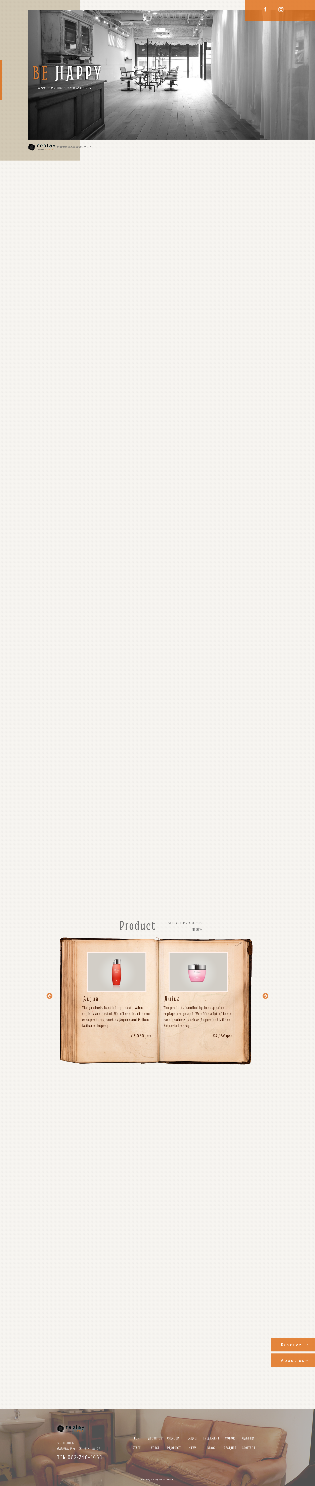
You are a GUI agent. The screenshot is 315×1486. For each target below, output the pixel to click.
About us (293, 1360)
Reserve (291, 1344)
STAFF (137, 1448)
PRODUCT (174, 1448)
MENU (192, 1438)
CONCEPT (174, 1438)
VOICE (155, 1448)
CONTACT (249, 1448)
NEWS (193, 1448)
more (197, 929)
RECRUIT (230, 1448)
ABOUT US (155, 1438)
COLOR (230, 1438)
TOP (136, 1438)
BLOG (211, 1448)
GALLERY (248, 1438)
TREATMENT (211, 1438)
